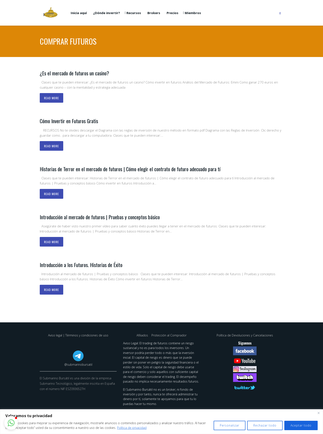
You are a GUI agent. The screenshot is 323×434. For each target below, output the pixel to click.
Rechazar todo (264, 425)
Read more (51, 98)
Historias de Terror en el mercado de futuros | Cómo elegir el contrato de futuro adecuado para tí (130, 169)
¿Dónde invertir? (106, 13)
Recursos (133, 13)
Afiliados (143, 335)
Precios (172, 13)
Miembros (193, 13)
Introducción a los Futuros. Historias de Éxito (81, 265)
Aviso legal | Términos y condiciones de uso (78, 335)
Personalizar (229, 425)
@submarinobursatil (78, 364)
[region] (161, 421)
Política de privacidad (132, 428)
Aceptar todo (301, 425)
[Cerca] (318, 412)
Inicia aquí (79, 13)
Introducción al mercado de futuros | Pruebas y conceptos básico (100, 217)
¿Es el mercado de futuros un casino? (74, 73)
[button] (11, 423)
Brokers (153, 13)
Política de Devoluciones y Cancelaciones (245, 335)
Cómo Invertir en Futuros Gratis (69, 121)
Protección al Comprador (168, 335)
